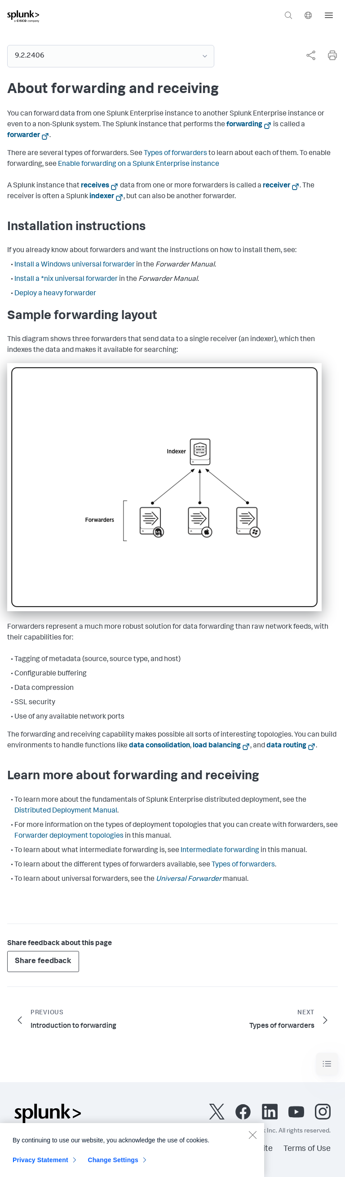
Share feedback (43, 961)
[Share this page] (310, 55)
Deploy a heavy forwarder (55, 294)
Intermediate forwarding (220, 850)
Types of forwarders (175, 153)
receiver (276, 186)
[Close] (252, 1140)
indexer (101, 196)
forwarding (244, 125)
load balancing (217, 746)
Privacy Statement (40, 1165)
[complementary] (307, 55)
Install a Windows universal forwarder (74, 265)
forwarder (23, 135)
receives (95, 186)
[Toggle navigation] (327, 1064)
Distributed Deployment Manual (65, 811)
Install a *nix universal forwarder (66, 279)
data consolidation (159, 746)
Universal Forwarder (188, 879)
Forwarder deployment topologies (69, 836)
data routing (286, 746)
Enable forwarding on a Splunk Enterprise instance (138, 164)
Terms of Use (307, 1149)
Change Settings (113, 1165)
